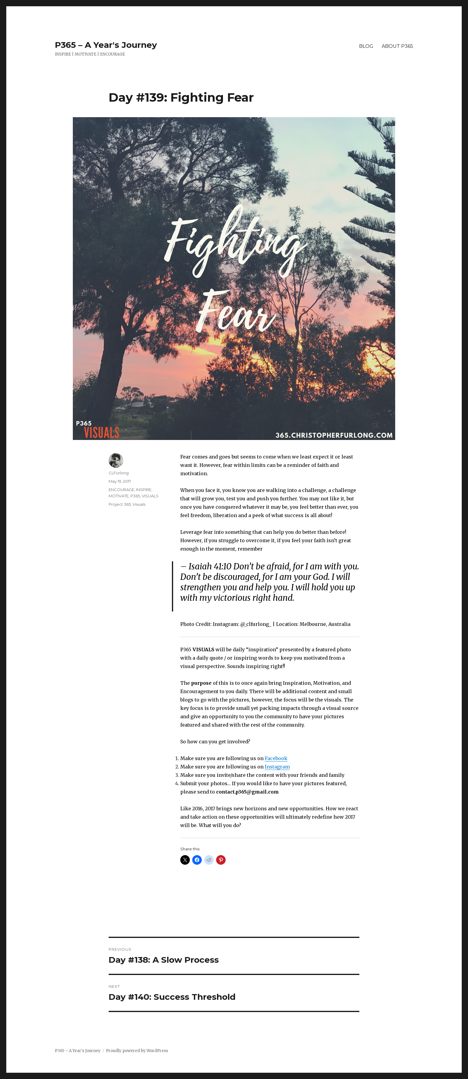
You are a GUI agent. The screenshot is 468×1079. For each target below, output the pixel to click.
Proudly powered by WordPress (137, 1050)
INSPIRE (143, 489)
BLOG (366, 46)
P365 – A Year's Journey (106, 45)
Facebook (276, 758)
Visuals (139, 504)
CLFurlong (119, 472)
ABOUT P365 (397, 46)
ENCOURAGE (121, 489)
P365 (135, 495)
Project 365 (120, 504)
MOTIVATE (119, 495)
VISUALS (150, 495)
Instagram (277, 767)
